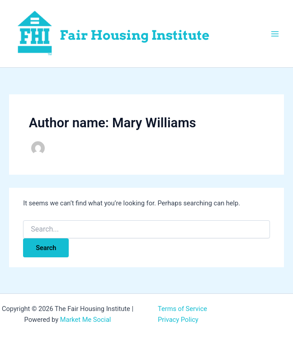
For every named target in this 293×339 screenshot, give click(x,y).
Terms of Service (182, 309)
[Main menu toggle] (275, 33)
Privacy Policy (178, 320)
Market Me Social (85, 320)
